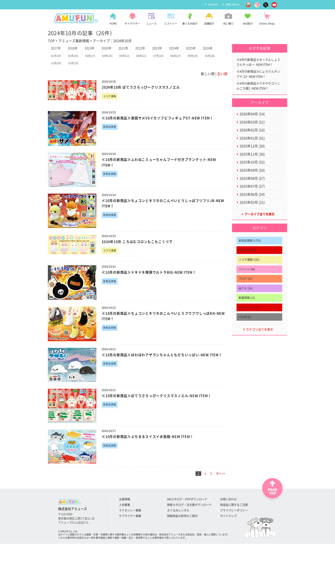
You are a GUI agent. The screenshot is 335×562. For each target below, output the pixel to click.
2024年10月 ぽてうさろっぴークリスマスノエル (143, 98)
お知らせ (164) (248, 258)
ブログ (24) (245, 287)
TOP (51, 41)
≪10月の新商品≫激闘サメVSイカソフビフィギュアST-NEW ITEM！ (161, 130)
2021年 (135, 48)
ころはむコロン (131, 268)
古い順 (222, 85)
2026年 (57, 57)
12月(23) (94, 74)
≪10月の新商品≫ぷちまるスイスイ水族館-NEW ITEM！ (151, 449)
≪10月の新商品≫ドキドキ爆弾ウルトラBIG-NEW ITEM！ (152, 285)
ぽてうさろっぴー (133, 113)
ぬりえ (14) (245, 297)
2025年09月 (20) (252, 176)
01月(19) (57, 66)
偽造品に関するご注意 (234, 518)
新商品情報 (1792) (250, 249)
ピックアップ (110, 113)
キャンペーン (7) (249, 316)
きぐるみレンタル (178, 523)
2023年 (173, 48)
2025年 (212, 48)
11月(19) (75, 74)
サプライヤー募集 (130, 529)
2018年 (76, 48)
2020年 (115, 48)
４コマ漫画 (110, 107)
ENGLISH (211, 4)
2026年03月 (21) (252, 125)
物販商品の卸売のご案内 (182, 529)
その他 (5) (245, 325)
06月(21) (150, 66)
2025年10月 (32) (252, 168)
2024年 (193, 48)
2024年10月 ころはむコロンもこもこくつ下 (140, 253)
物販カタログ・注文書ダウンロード (189, 518)
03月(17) (94, 66)
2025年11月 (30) (252, 159)
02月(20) (75, 66)
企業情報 (124, 512)
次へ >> (220, 486)
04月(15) (112, 66)
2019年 (96, 48)
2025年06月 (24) (252, 202)
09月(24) (205, 66)
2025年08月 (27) (252, 185)
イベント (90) (247, 278)
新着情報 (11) (247, 306)
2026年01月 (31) (252, 142)
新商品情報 (110, 139)
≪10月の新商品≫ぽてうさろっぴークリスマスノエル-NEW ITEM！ (160, 408)
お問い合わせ (231, 4)
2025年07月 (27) (252, 193)
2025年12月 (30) (252, 151)
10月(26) (57, 74)
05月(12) (131, 66)
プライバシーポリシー (234, 523)
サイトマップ (228, 529)
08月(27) (187, 66)
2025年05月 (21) (252, 210)
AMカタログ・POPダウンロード (187, 512)
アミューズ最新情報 (73, 41)
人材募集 (124, 518)
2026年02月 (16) (252, 134)
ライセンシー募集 (130, 523)
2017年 (57, 48)
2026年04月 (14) (252, 117)
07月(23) (168, 66)
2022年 (154, 48)
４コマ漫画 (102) (249, 268)
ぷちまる (107, 464)
